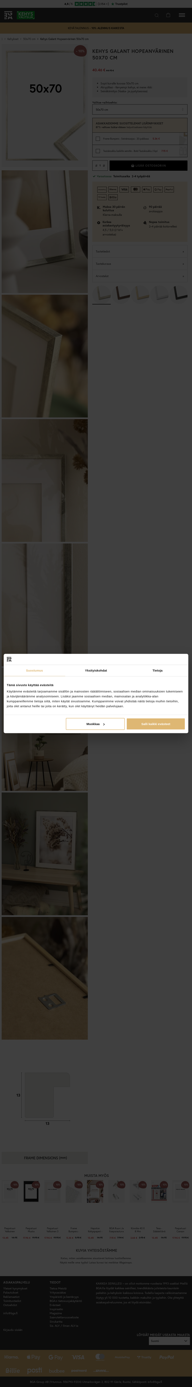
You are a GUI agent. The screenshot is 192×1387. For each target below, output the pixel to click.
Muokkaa (96, 724)
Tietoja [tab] (158, 670)
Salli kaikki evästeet (155, 724)
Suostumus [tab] (34, 670)
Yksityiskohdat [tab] (96, 670)
